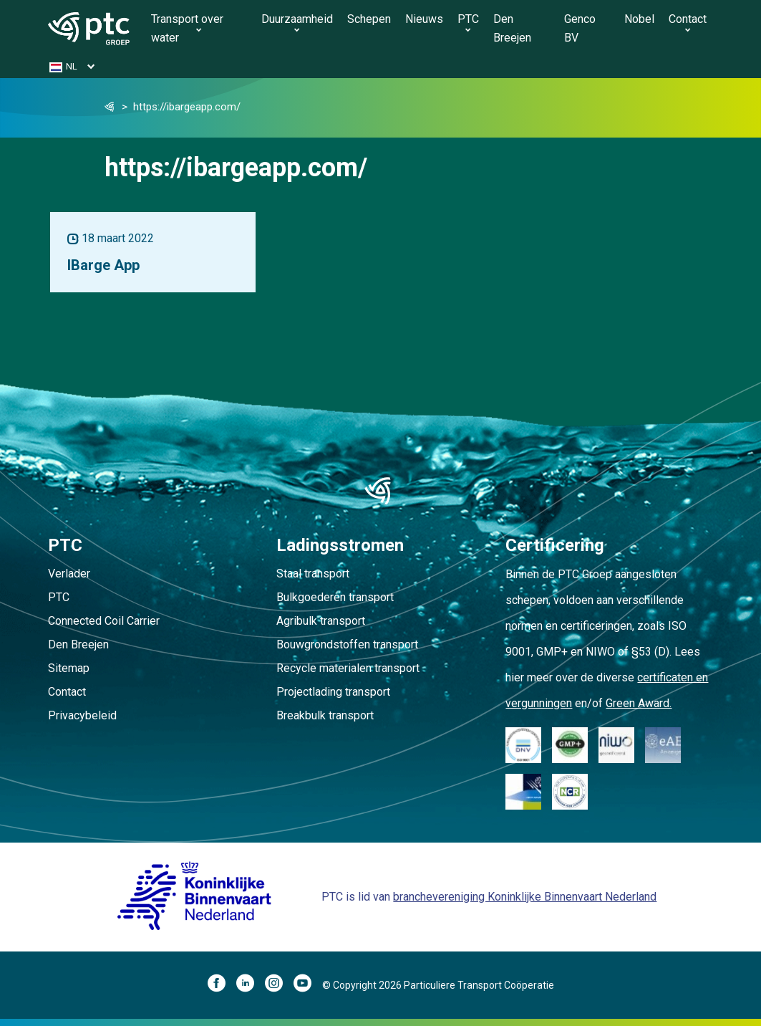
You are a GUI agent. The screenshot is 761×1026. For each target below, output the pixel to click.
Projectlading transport (333, 692)
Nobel (639, 19)
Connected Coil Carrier (104, 621)
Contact (688, 19)
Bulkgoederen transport (335, 597)
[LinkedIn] (250, 985)
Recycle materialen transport (348, 668)
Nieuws (424, 19)
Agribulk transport (320, 621)
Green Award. (639, 703)
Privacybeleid (82, 715)
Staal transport (312, 573)
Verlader (69, 573)
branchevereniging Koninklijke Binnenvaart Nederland (524, 896)
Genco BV (580, 28)
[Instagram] (279, 985)
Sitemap (68, 668)
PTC (468, 19)
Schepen (369, 19)
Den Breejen (512, 28)
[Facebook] (222, 985)
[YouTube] (308, 985)
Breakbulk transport (325, 715)
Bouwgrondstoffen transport (347, 644)
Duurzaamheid (297, 19)
